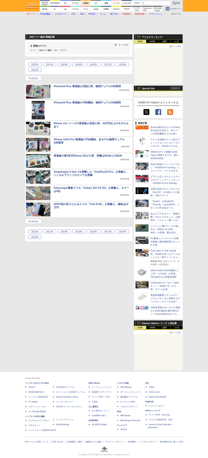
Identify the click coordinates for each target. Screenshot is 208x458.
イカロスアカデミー (129, 406)
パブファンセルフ (156, 406)
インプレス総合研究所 (38, 397)
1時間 (140, 41)
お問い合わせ (57, 442)
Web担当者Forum (36, 392)
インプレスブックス (65, 419)
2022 (35, 64)
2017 (108, 64)
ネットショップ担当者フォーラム (70, 392)
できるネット (34, 425)
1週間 (164, 41)
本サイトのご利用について (36, 442)
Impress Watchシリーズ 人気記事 (159, 323)
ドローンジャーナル (37, 406)
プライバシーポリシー (114, 442)
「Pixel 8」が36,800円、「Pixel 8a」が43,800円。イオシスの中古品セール (164, 204)
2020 (64, 64)
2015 (35, 70)
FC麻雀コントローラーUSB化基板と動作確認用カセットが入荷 (165, 241)
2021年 (34, 78)
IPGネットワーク (153, 411)
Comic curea (154, 392)
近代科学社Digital (99, 424)
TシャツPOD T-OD (101, 397)
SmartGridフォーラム (65, 387)
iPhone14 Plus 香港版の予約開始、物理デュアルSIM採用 (87, 102)
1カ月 (176, 41)
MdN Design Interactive (130, 420)
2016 (122, 64)
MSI (56, 50)
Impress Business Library (67, 397)
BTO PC (63, 50)
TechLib (123, 429)
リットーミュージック (101, 387)
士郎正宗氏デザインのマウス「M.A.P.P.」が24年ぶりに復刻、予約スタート (165, 192)
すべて (33, 50)
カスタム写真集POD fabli (160, 419)
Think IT (31, 387)
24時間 (152, 41)
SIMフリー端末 (45, 50)
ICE (147, 383)
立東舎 (95, 402)
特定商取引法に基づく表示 (171, 442)
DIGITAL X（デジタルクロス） (69, 406)
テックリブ (122, 425)
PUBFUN (149, 402)
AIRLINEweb (125, 387)
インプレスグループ (147, 442)
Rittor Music (94, 383)
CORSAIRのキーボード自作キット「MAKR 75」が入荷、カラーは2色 (164, 286)
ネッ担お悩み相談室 (37, 411)
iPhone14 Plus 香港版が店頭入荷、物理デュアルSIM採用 (87, 86)
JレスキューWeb (127, 402)
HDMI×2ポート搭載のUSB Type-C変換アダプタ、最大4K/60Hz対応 (164, 155)
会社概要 (132, 442)
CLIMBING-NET (99, 415)
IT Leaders (33, 402)
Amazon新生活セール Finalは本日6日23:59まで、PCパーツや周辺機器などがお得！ (165, 130)
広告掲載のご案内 (74, 442)
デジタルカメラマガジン (39, 420)
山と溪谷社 (93, 406)
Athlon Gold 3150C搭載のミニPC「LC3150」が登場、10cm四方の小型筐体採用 (164, 273)
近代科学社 (93, 420)
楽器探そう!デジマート (102, 392)
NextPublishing (62, 424)
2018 (93, 64)
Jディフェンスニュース (130, 392)
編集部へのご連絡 (93, 442)
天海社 (152, 387)
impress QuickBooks (157, 397)
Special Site (148, 88)
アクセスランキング (152, 37)
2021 (49, 64)
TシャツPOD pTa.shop (159, 415)
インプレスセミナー (65, 402)
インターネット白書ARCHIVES (42, 430)
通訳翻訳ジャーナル (129, 397)
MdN (119, 411)
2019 (78, 64)
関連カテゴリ (40, 46)
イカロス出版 (123, 383)
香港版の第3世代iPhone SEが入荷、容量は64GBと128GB (88, 155)
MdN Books (125, 415)
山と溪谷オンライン (100, 411)
